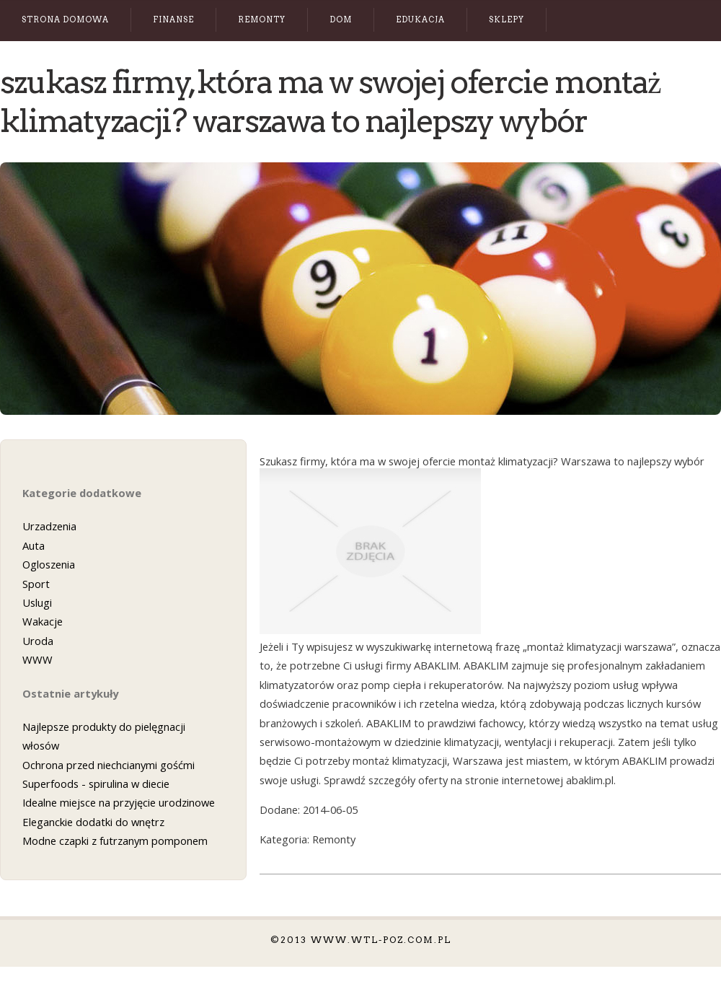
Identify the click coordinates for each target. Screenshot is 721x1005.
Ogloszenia (48, 564)
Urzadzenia (49, 526)
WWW (37, 659)
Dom (340, 20)
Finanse (173, 20)
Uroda (37, 640)
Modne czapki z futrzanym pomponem (115, 840)
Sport (36, 583)
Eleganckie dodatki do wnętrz (93, 822)
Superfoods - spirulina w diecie (95, 783)
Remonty (262, 20)
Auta (33, 545)
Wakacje (42, 621)
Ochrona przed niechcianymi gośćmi (108, 765)
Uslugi (37, 602)
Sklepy (506, 20)
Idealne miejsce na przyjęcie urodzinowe (118, 802)
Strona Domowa (65, 20)
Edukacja (420, 20)
